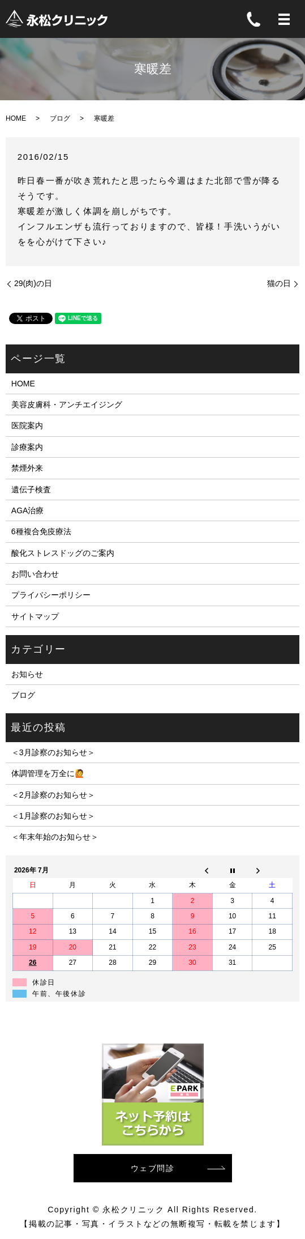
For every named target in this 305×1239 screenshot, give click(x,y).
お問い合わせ (35, 573)
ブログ (60, 118)
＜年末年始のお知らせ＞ (54, 836)
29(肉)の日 (33, 283)
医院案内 (27, 425)
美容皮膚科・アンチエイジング (66, 404)
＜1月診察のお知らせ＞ (53, 815)
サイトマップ (35, 616)
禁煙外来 (27, 467)
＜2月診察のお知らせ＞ (53, 794)
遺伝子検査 (31, 489)
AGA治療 (27, 510)
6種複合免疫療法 (41, 531)
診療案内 (27, 447)
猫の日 (279, 283)
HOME (16, 118)
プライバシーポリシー (51, 594)
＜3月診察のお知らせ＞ (53, 752)
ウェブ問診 (153, 1168)
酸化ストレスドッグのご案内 (62, 552)
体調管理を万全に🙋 (47, 773)
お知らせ (27, 674)
